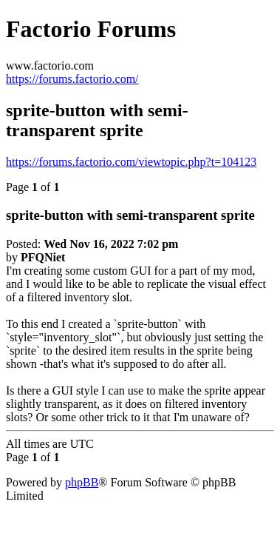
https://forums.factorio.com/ (72, 79)
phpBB (81, 482)
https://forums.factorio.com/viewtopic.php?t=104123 (131, 161)
